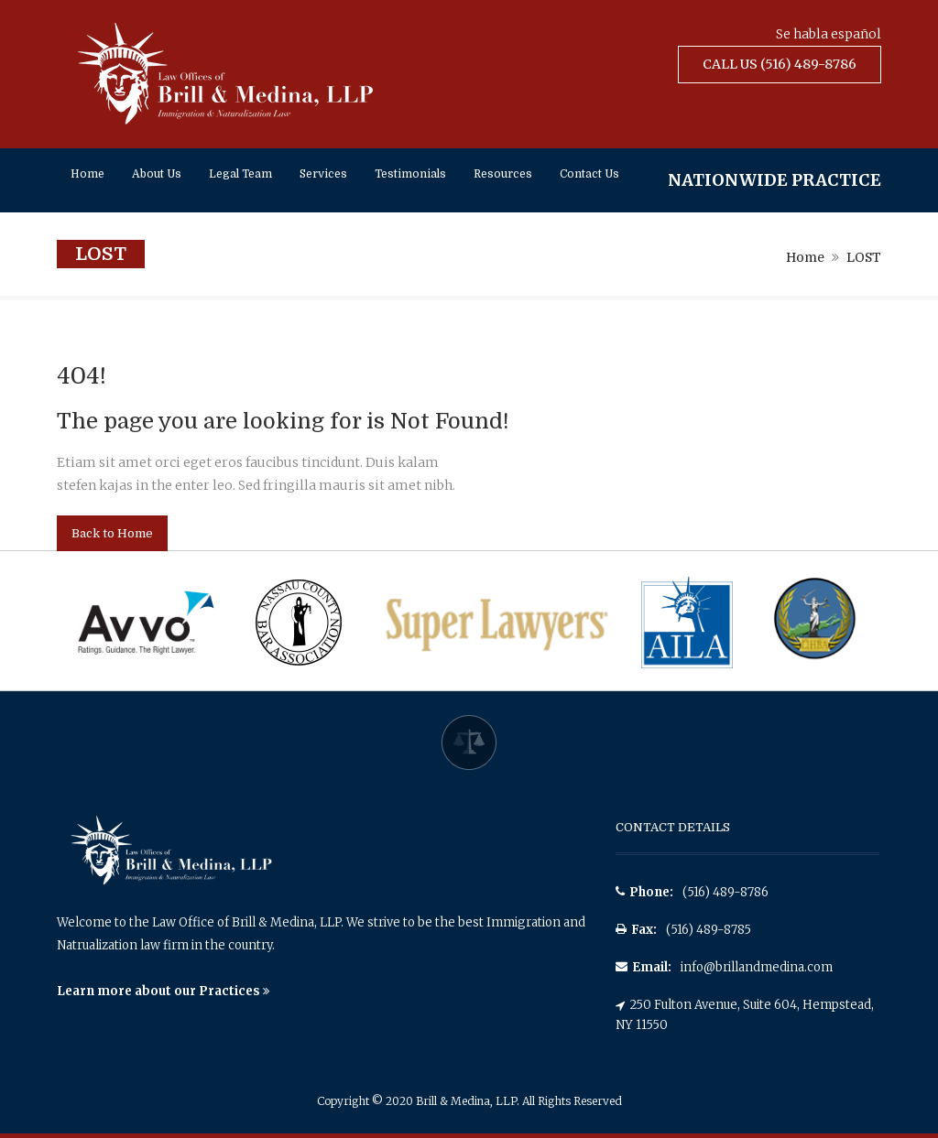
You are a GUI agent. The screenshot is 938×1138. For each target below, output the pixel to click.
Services (323, 174)
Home (87, 174)
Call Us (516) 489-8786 (779, 64)
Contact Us (589, 174)
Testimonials (410, 174)
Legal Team (240, 174)
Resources (503, 174)
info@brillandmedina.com (757, 967)
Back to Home (112, 533)
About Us (156, 174)
